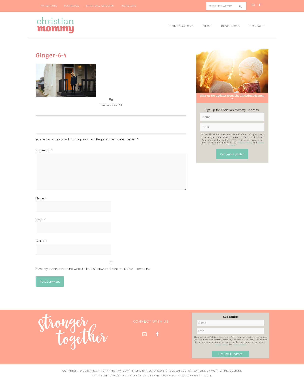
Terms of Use (239, 344)
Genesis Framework (163, 375)
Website (42, 241)
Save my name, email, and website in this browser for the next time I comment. (93, 269)
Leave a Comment (111, 105)
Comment (44, 150)
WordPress (191, 375)
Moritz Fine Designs (226, 370)
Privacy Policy (245, 142)
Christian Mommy (69, 25)
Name (41, 198)
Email (41, 220)
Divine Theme (132, 375)
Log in (207, 375)
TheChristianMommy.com (109, 370)
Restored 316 (156, 370)
